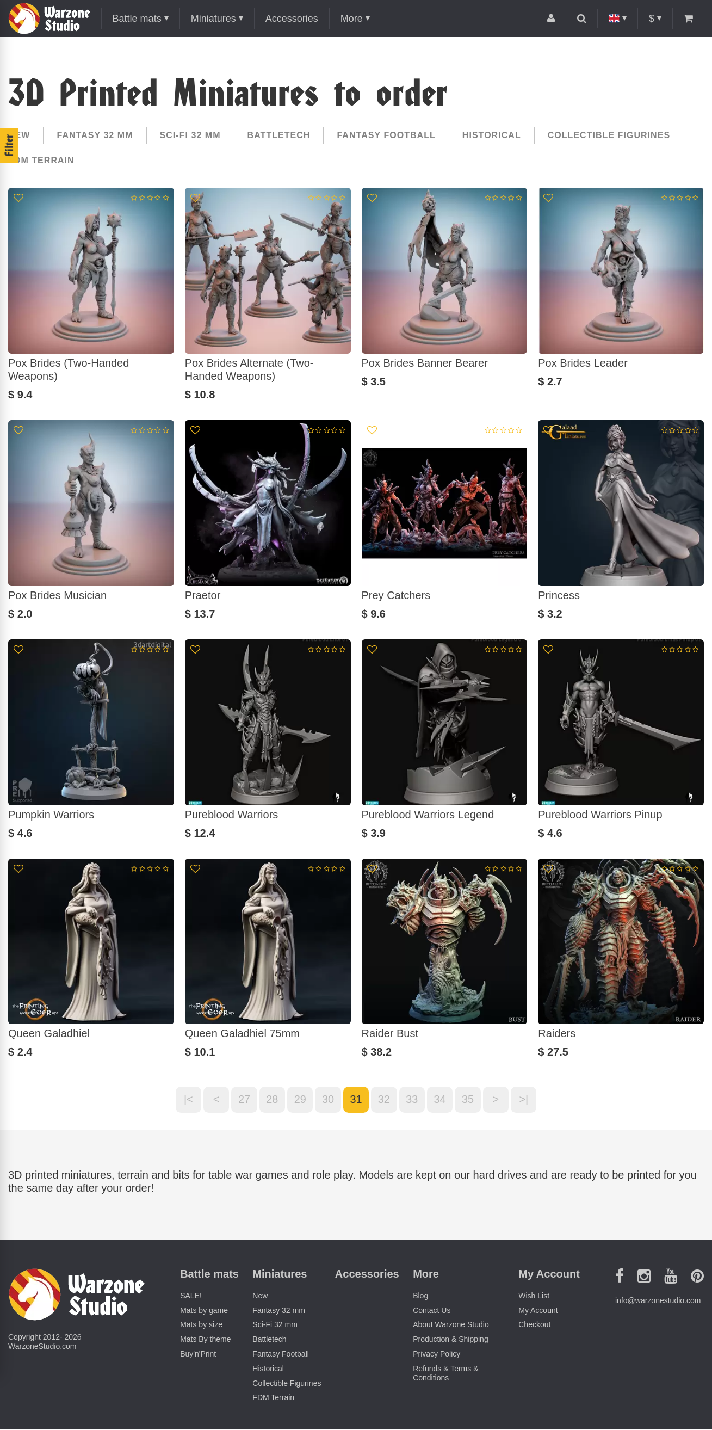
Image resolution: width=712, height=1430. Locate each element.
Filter (9, 145)
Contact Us (431, 1310)
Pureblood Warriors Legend (428, 815)
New (19, 135)
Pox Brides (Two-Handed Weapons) (68, 369)
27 (243, 1100)
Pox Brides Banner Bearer (425, 363)
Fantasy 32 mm (95, 135)
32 (384, 1100)
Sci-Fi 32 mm (190, 135)
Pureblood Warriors (231, 815)
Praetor (203, 595)
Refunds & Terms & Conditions (445, 1373)
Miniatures (213, 18)
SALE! (191, 1295)
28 (271, 1100)
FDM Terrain (41, 160)
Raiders (556, 1033)
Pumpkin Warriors (51, 815)
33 (412, 1100)
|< (186, 1100)
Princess (559, 595)
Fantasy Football (386, 135)
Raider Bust (390, 1033)
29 (299, 1100)
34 (441, 1100)
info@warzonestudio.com (658, 1301)
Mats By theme (205, 1339)
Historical (491, 135)
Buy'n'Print (198, 1354)
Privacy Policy (436, 1354)
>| (525, 1100)
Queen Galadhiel (49, 1033)
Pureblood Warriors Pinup (600, 815)
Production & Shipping (450, 1339)
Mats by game (204, 1310)
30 (327, 1100)
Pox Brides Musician (57, 595)
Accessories (291, 18)
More (351, 18)
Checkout (534, 1325)
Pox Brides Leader (583, 363)
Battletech (279, 135)
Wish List (533, 1295)
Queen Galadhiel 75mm (242, 1033)
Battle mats (137, 18)
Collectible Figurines (609, 135)
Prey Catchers (396, 595)
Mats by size (201, 1325)
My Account (538, 1310)
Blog (420, 1295)
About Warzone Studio (451, 1325)
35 (469, 1100)
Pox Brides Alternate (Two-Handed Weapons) (249, 369)
